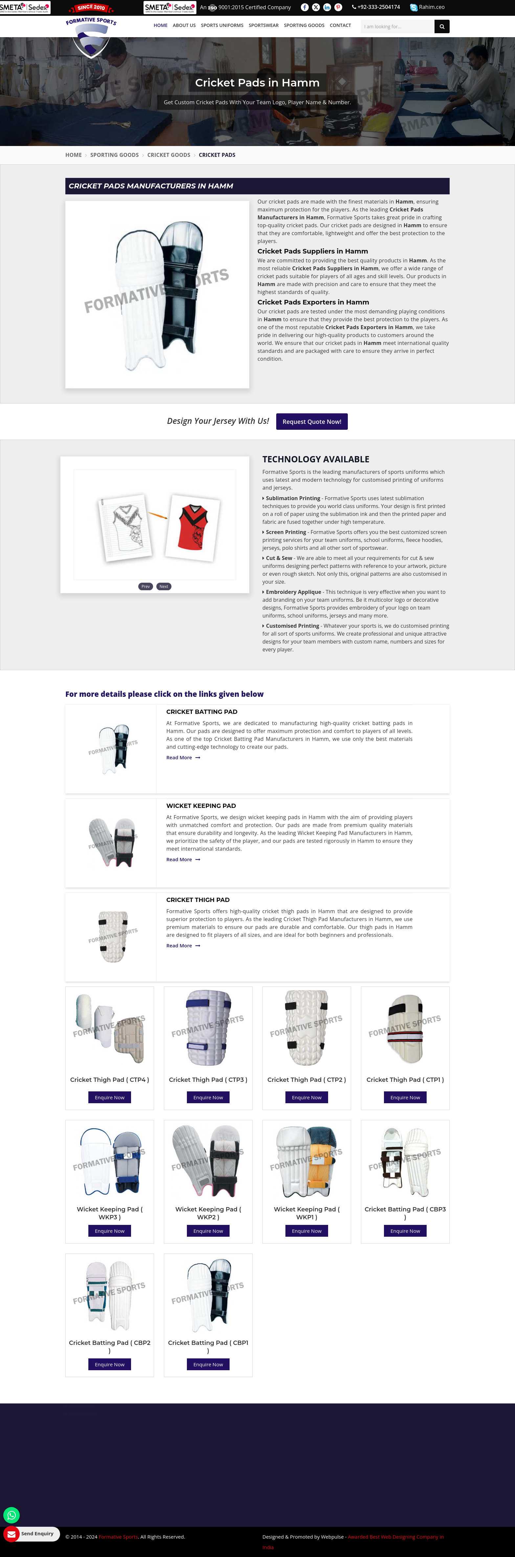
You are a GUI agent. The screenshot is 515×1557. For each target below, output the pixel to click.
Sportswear (264, 25)
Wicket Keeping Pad (201, 806)
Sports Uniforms (222, 25)
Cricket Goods (168, 154)
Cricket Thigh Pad (198, 900)
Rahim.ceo (427, 7)
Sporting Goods (304, 25)
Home (161, 25)
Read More (183, 757)
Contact (340, 25)
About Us (184, 25)
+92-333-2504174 (376, 7)
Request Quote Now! (312, 422)
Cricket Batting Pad (202, 712)
